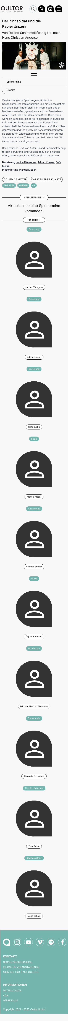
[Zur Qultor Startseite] (12, 9)
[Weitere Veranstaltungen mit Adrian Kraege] (34, 329)
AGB (5, 995)
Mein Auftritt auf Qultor (20, 972)
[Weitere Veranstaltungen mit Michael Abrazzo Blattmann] (34, 678)
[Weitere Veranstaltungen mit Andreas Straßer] (34, 538)
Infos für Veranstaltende (21, 967)
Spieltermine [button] (14, 81)
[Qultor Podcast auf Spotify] (51, 942)
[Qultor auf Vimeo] (40, 942)
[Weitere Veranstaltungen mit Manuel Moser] (34, 469)
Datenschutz (12, 990)
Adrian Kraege (46, 162)
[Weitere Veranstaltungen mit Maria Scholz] (34, 888)
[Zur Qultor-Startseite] (6, 942)
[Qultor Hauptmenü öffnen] (58, 8)
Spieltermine (32, 197)
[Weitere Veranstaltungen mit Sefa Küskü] (34, 399)
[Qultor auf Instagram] (17, 942)
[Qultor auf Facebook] (62, 942)
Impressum (10, 1000)
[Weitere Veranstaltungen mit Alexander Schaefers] (34, 748)
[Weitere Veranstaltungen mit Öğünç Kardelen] (34, 608)
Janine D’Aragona (26, 162)
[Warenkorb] (41, 8)
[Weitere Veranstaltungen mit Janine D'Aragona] (34, 259)
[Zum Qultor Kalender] (50, 8)
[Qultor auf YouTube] (28, 942)
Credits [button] (11, 89)
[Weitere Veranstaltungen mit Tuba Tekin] (34, 818)
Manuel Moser (27, 169)
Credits (32, 219)
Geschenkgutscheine (17, 962)
